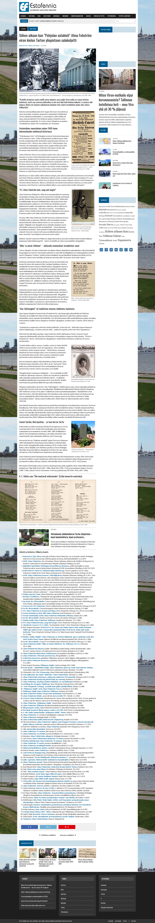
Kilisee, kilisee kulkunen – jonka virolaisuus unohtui (86, 860)
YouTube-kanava (105, 29)
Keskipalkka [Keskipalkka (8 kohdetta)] (128, 212)
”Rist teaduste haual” (36, 771)
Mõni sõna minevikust (36, 769)
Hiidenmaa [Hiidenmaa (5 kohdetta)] (119, 210)
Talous (88, 16)
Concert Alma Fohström (33, 698)
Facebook (103, 885)
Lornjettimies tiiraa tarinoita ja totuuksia (122, 184)
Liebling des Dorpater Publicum (36, 684)
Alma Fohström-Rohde (32, 696)
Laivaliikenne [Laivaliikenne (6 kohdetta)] (126, 216)
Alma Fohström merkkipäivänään (37, 745)
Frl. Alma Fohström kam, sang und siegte (40, 622)
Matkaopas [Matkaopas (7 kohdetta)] (111, 221)
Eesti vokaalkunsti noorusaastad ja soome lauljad (53, 816)
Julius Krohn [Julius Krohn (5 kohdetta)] (113, 212)
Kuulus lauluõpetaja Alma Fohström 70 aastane (42, 741)
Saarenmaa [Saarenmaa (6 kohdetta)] (130, 228)
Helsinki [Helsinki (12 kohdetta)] (103, 209)
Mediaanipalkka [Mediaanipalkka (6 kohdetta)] (124, 221)
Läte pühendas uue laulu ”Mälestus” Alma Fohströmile (45, 674)
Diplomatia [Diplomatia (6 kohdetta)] (102, 206)
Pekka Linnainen (34, 45)
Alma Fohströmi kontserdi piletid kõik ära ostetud (44, 679)
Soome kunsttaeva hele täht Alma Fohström (41, 613)
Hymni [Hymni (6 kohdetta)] (124, 210)
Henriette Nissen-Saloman (44, 814)
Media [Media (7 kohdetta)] (117, 221)
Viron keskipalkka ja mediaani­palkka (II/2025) (124, 153)
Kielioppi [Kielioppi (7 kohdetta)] (102, 216)
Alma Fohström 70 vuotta (33, 743)
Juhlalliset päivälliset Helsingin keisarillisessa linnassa (46, 566)
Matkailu (56, 16)
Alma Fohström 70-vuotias (34, 731)
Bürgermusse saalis (31, 708)
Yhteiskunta (111, 16)
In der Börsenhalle (31, 608)
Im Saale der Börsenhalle (33, 601)
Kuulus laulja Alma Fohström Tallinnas (39, 620)
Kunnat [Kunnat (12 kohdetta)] (108, 215)
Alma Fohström (29, 715)
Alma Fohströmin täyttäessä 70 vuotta (47, 738)
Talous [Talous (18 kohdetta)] (117, 236)
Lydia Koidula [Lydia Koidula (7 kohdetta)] (106, 219)
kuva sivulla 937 (59, 696)
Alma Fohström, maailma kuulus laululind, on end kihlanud (47, 682)
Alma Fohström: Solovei (33, 786)
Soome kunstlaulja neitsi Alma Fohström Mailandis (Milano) (48, 615)
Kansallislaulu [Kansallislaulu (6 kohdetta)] (120, 213)
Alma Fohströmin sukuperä (42, 736)
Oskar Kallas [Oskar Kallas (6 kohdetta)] (128, 225)
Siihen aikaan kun (77, 16)
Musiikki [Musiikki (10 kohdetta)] (102, 224)
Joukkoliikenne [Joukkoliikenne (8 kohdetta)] (104, 212)
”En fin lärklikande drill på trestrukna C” (51, 757)
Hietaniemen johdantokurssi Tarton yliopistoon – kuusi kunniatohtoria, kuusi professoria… (71, 535)
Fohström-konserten (31, 658)
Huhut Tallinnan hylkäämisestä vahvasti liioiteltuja (122, 142)
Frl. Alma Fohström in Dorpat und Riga (39, 611)
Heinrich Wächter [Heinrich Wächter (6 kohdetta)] (130, 206)
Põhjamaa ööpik (47, 665)
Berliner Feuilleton (31, 596)
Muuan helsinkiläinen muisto (35, 748)
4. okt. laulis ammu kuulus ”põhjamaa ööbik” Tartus (44, 712)
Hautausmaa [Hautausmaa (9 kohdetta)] (120, 206)
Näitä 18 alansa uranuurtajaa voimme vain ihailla (54, 797)
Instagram (104, 889)
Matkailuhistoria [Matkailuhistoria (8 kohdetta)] (129, 219)
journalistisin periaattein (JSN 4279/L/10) (60, 921)
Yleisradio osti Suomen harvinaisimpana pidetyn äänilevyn (47, 781)
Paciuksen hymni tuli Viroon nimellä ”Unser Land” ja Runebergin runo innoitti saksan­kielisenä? (47, 862)
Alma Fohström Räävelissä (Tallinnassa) (40, 653)
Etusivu (23, 16)
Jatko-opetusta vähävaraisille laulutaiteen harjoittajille (46, 760)
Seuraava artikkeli (68, 835)
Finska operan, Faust (31, 594)
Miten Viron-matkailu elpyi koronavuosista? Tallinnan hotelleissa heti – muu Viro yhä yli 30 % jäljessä (116, 102)
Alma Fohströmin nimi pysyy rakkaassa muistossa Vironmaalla (49, 677)
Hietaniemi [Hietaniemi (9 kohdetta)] (111, 209)
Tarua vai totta (99, 16)
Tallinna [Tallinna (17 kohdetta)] (108, 236)
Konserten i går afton (32, 556)
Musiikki (65, 16)
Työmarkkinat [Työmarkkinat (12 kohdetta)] (105, 240)
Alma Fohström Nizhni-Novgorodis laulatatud (42, 693)
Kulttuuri (47, 16)
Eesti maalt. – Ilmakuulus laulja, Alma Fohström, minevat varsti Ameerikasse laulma (58, 667)
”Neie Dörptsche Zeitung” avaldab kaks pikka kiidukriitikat (47, 686)
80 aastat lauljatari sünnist (47, 776)
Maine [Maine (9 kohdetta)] (119, 219)
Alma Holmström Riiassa (33, 648)
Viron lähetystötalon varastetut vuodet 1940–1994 (66, 861)
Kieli (39, 16)
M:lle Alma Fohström (32, 561)
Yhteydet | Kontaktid (107, 907)
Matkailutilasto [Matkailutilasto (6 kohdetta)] (103, 221)
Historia (32, 16)
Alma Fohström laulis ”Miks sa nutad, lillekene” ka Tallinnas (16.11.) (51, 644)
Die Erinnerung (42, 672)
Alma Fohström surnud (32, 762)
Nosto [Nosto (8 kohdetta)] (122, 225)
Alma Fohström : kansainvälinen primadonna (57, 793)
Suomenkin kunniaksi (36, 729)
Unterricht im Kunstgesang (34, 753)
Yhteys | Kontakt (124, 16)
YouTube (103, 903)
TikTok (103, 894)
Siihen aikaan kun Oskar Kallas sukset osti (124, 175)
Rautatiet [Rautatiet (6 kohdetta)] (123, 228)
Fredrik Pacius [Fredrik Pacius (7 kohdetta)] (110, 206)
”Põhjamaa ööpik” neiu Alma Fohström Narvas (42, 689)
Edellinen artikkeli (47, 835)
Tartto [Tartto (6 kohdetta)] (123, 236)
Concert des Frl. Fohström (34, 606)
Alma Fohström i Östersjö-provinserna (39, 656)
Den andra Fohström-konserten (36, 660)
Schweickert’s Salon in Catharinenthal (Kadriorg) (43, 570)
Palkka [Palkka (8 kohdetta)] (101, 228)
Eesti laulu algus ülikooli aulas (49, 774)
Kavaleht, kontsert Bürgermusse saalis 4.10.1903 (43, 710)
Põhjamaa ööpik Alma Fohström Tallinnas (40, 691)
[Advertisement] (100, 6)
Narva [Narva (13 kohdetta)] (110, 224)
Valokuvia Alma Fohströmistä (35, 819)
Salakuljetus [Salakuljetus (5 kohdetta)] (102, 232)
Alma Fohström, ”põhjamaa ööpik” (37, 703)
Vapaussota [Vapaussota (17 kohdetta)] (124, 240)
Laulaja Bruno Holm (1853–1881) (37, 812)
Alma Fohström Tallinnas (33, 705)
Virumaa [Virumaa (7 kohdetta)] (101, 243)
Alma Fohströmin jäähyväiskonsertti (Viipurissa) (43, 719)
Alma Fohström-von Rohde (34, 734)
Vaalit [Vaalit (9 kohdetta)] (115, 240)
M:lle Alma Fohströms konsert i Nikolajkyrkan (42, 575)
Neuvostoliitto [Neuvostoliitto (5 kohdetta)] (116, 225)
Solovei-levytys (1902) (45, 788)
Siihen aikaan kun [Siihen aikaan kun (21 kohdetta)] (116, 231)
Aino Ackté (39, 809)
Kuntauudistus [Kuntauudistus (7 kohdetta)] (117, 216)
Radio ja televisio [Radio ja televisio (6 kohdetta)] (109, 228)
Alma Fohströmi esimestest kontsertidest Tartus (57, 767)
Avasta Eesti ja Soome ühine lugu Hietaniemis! (123, 164)
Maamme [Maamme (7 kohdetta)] (114, 219)
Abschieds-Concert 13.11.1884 (35, 625)
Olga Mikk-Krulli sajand (44, 779)
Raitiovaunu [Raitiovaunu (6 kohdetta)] (117, 228)
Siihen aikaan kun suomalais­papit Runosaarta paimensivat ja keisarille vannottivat (28, 862)
